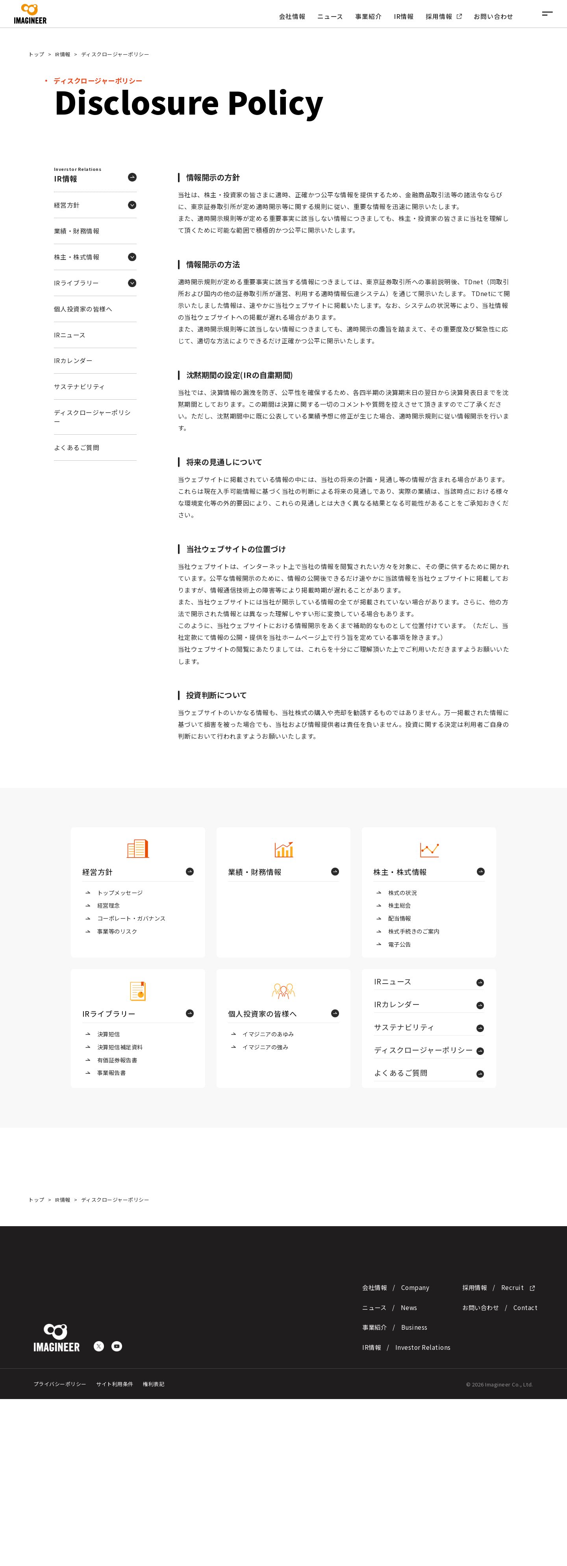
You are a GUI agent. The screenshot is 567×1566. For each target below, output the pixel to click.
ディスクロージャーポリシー (92, 417)
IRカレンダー (73, 360)
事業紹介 (368, 16)
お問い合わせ (493, 16)
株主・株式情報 (400, 871)
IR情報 (404, 16)
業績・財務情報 (77, 230)
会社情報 (292, 16)
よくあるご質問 (77, 447)
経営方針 (97, 871)
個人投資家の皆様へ (83, 308)
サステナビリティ (80, 386)
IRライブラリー (109, 1013)
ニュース (330, 16)
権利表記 (153, 1551)
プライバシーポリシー (60, 1551)
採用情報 (444, 16)
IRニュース (70, 334)
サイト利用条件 (114, 1551)
